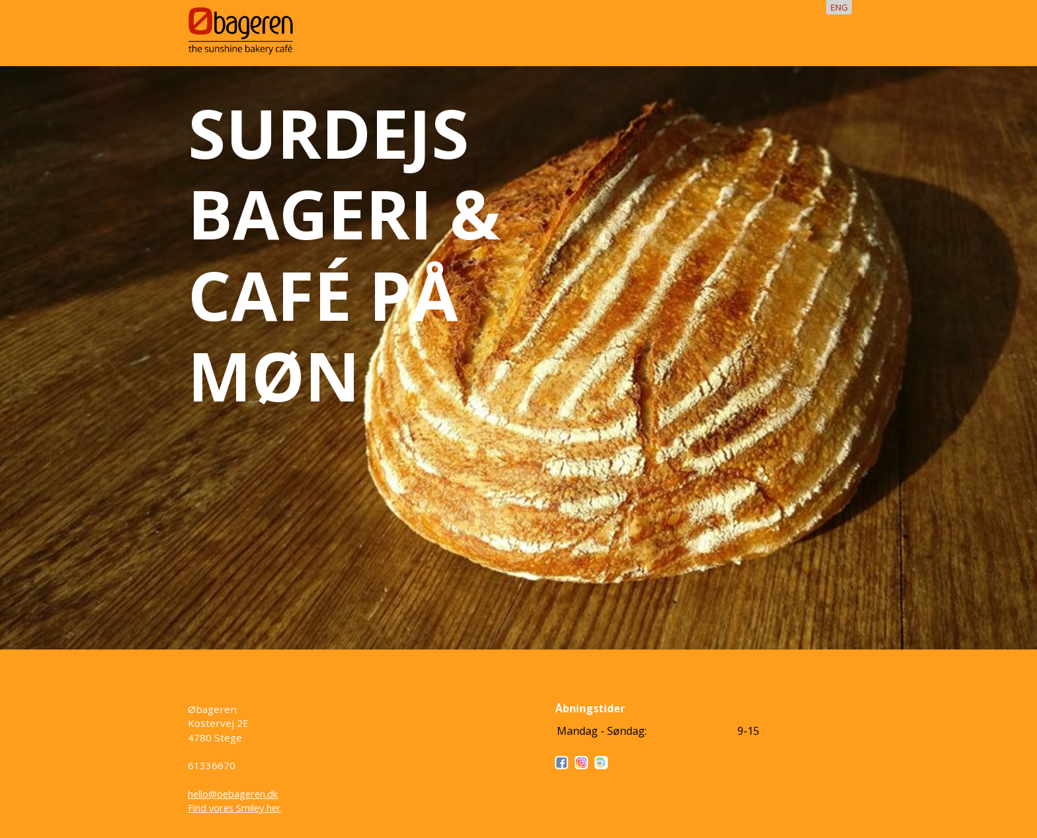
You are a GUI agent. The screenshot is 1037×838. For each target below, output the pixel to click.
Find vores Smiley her (234, 808)
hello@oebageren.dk (233, 794)
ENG (839, 7)
